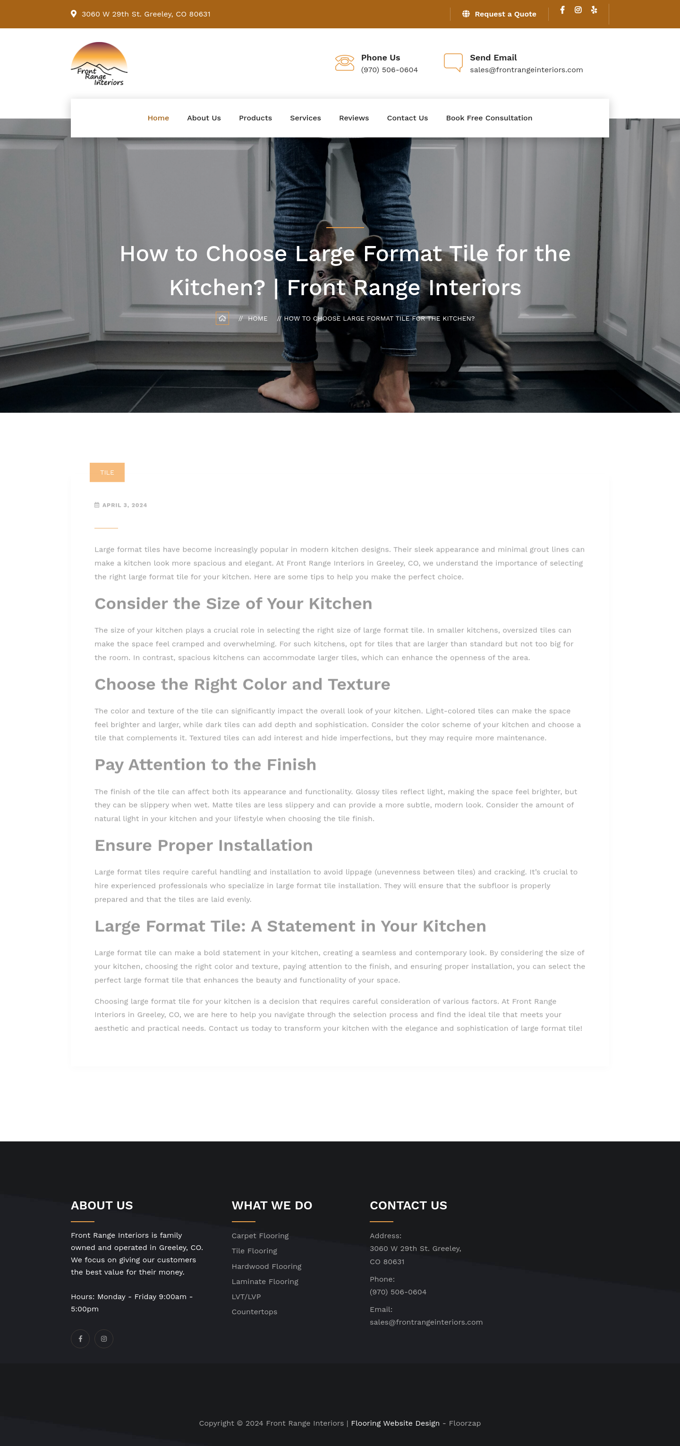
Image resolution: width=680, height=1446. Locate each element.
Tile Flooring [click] (254, 1250)
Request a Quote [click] (499, 13)
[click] (562, 10)
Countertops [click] (255, 1311)
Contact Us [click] (407, 117)
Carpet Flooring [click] (260, 1235)
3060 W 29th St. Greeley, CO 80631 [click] (141, 13)
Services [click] (305, 117)
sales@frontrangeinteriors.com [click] (426, 1322)
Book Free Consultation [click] (489, 117)
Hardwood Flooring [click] (267, 1266)
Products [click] (255, 117)
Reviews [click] (354, 117)
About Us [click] (204, 117)
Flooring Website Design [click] (395, 1423)
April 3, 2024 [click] (124, 508)
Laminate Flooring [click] (265, 1281)
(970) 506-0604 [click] (398, 1291)
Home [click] (158, 117)
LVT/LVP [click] (246, 1296)
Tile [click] (107, 476)
